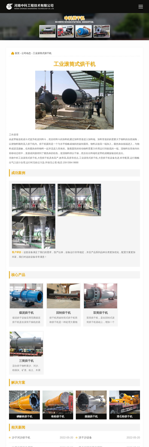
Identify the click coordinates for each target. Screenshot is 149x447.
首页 (17, 53)
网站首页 (72, 422)
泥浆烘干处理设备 (22, 372)
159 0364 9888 (21, 422)
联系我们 (99, 432)
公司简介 (99, 422)
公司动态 (26, 53)
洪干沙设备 (85, 351)
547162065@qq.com (24, 427)
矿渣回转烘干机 (88, 372)
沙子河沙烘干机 (21, 351)
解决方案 (72, 432)
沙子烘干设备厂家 (22, 361)
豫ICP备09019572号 (45, 442)
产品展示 (72, 427)
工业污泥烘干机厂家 (90, 361)
